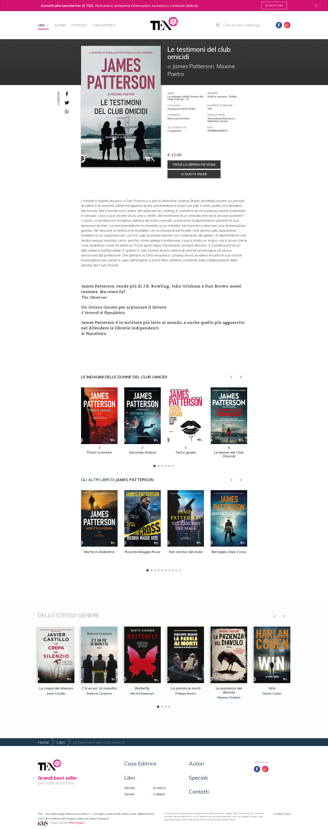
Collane (159, 794)
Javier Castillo (56, 693)
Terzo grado (185, 452)
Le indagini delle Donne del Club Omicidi (124, 376)
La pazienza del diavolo (229, 690)
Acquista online (194, 174)
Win (272, 688)
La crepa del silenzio (56, 688)
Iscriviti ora (274, 5)
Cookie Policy (281, 813)
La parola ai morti (186, 688)
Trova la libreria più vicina (194, 164)
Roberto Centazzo (99, 693)
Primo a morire (99, 452)
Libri (43, 25)
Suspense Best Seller (181, 108)
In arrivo (159, 788)
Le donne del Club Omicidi (229, 454)
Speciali (198, 777)
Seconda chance (142, 452)
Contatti (79, 25)
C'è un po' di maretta (99, 688)
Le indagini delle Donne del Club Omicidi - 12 (185, 98)
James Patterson (134, 479)
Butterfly (142, 688)
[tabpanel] (99, 426)
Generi (129, 794)
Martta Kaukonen (142, 693)
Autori (60, 25)
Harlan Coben (271, 693)
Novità (129, 788)
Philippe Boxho (185, 693)
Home (43, 742)
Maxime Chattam (229, 697)
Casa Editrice (104, 25)
